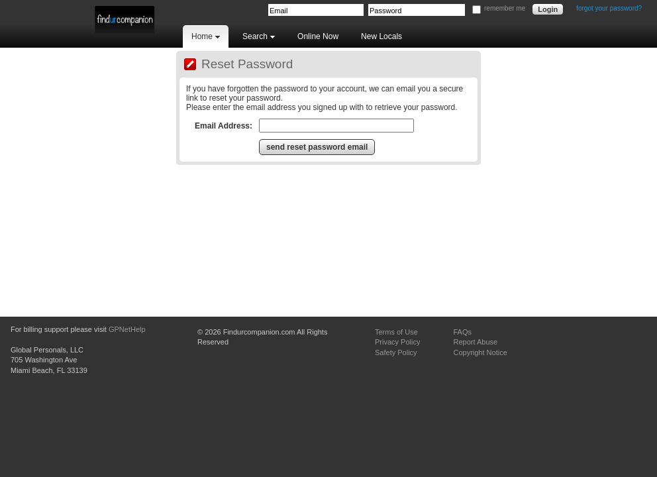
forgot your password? (609, 8)
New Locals (381, 36)
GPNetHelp (127, 329)
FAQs (462, 332)
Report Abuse (475, 342)
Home (205, 36)
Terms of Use (396, 332)
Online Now (317, 36)
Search (258, 36)
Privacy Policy (397, 342)
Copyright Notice (480, 352)
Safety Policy (396, 352)
